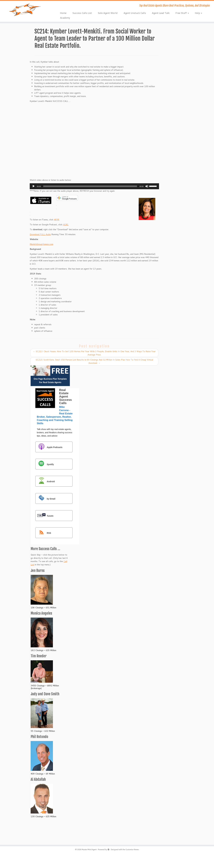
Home (63, 13)
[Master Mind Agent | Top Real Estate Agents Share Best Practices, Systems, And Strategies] (24, 9)
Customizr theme (132, 849)
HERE (56, 219)
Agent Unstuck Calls (134, 13)
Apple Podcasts (49, 447)
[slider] (90, 186)
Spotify (45, 464)
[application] (94, 186)
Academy (65, 17)
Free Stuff (182, 13)
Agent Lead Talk (161, 13)
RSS (43, 533)
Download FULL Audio (40, 234)
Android (45, 481)
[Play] (33, 186)
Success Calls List (82, 13)
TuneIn (45, 516)
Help (198, 13)
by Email (45, 499)
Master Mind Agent (89, 849)
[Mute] (146, 186)
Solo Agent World (108, 13)
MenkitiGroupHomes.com (41, 244)
